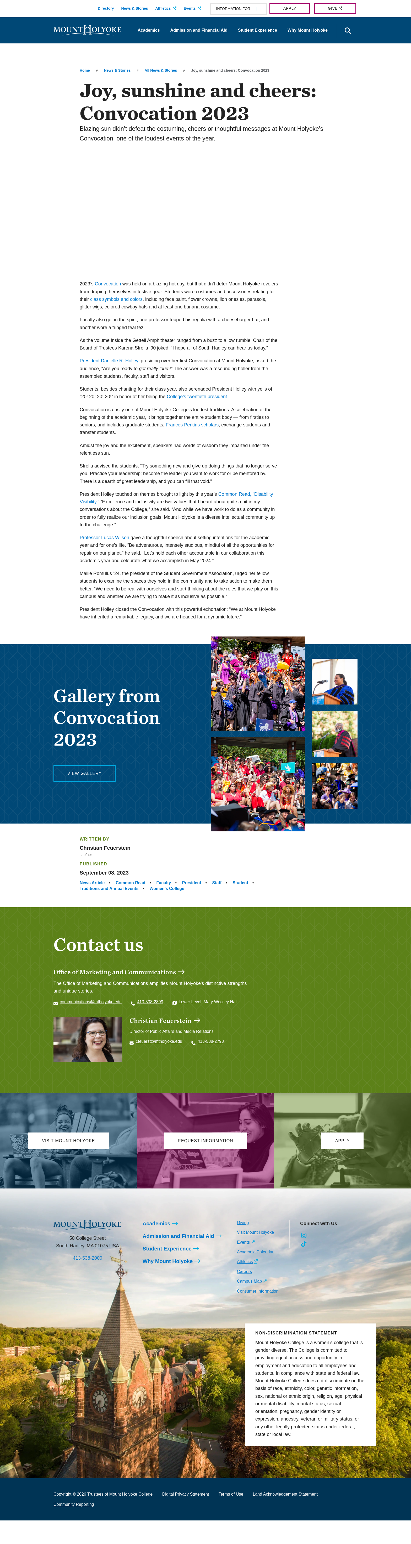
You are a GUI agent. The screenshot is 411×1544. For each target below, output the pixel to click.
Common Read (130, 883)
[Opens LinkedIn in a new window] (327, 1235)
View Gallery (84, 773)
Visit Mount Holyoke (255, 1232)
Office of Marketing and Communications (114, 972)
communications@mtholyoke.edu (91, 1002)
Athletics (163, 8)
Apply (289, 8)
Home (85, 70)
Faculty (163, 883)
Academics (149, 30)
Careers (244, 1271)
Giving (243, 1222)
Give (333, 8)
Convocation (108, 283)
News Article (92, 883)
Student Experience (257, 30)
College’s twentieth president (197, 396)
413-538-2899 (150, 1002)
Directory (106, 8)
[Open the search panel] (347, 31)
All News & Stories (161, 70)
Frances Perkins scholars (192, 424)
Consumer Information (257, 1291)
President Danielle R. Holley (109, 360)
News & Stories (134, 8)
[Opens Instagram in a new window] (304, 1235)
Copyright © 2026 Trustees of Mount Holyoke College (103, 1494)
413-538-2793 (211, 1041)
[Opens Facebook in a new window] (316, 1235)
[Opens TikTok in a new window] (304, 1244)
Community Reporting (73, 1504)
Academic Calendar (255, 1252)
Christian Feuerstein (160, 1020)
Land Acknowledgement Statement (285, 1494)
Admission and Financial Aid (199, 30)
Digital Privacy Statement (185, 1494)
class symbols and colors (116, 299)
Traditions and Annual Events (109, 888)
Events (190, 8)
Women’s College (166, 888)
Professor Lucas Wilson (104, 537)
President (191, 883)
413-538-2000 (87, 1258)
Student (240, 883)
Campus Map (249, 1281)
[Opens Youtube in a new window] (339, 1235)
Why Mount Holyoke (308, 30)
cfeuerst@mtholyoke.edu (159, 1041)
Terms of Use (231, 1494)
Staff (217, 883)
